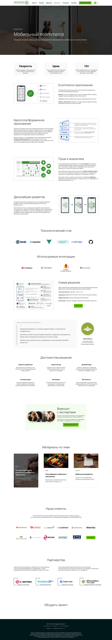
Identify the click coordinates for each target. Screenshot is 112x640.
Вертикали (49, 3)
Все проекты (91, 539)
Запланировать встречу (70, 425)
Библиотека (57, 3)
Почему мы (66, 3)
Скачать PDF (78, 306)
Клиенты (34, 3)
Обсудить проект (85, 3)
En (97, 2)
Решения (41, 3)
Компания (74, 3)
